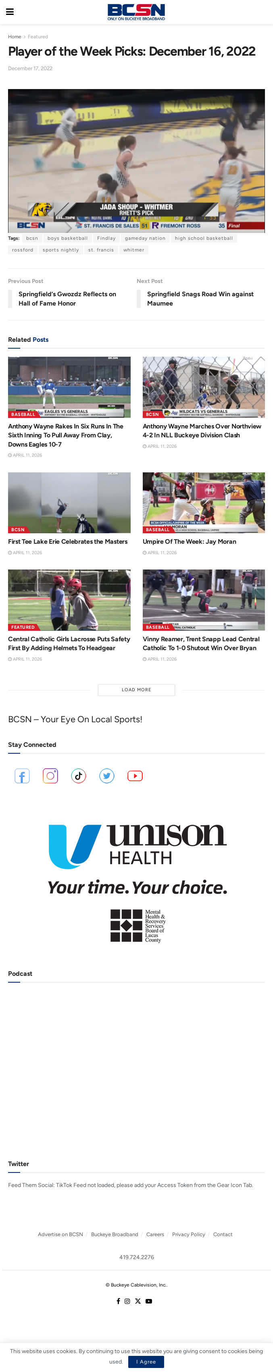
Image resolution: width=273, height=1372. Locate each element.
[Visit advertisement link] (136, 878)
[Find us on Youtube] (149, 1301)
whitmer (133, 250)
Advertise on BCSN (60, 1234)
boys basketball (68, 238)
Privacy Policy (188, 1234)
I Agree (146, 1362)
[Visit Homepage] (136, 12)
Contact (223, 1234)
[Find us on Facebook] (118, 1301)
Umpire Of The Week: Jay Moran (189, 541)
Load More (137, 689)
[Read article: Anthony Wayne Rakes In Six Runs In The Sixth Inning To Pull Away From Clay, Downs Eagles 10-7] (69, 387)
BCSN (152, 414)
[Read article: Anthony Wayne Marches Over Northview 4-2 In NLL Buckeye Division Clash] (204, 387)
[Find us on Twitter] (138, 1301)
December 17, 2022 (30, 68)
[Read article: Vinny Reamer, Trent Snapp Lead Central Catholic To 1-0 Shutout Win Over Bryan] (204, 600)
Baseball (23, 414)
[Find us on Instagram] (127, 1301)
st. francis (101, 250)
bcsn (32, 238)
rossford (22, 250)
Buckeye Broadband (114, 1234)
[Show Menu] (10, 12)
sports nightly (61, 250)
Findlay (106, 238)
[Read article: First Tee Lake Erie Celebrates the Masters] (69, 503)
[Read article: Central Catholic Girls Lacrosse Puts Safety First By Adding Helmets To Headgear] (69, 600)
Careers (155, 1234)
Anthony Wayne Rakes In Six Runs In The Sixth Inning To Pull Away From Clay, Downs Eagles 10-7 (65, 435)
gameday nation (145, 238)
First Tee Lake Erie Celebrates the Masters (67, 541)
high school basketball (204, 238)
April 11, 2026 (25, 455)
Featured (38, 36)
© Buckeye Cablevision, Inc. (136, 1285)
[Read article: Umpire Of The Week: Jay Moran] (204, 503)
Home (14, 36)
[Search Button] (263, 12)
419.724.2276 (136, 1257)
